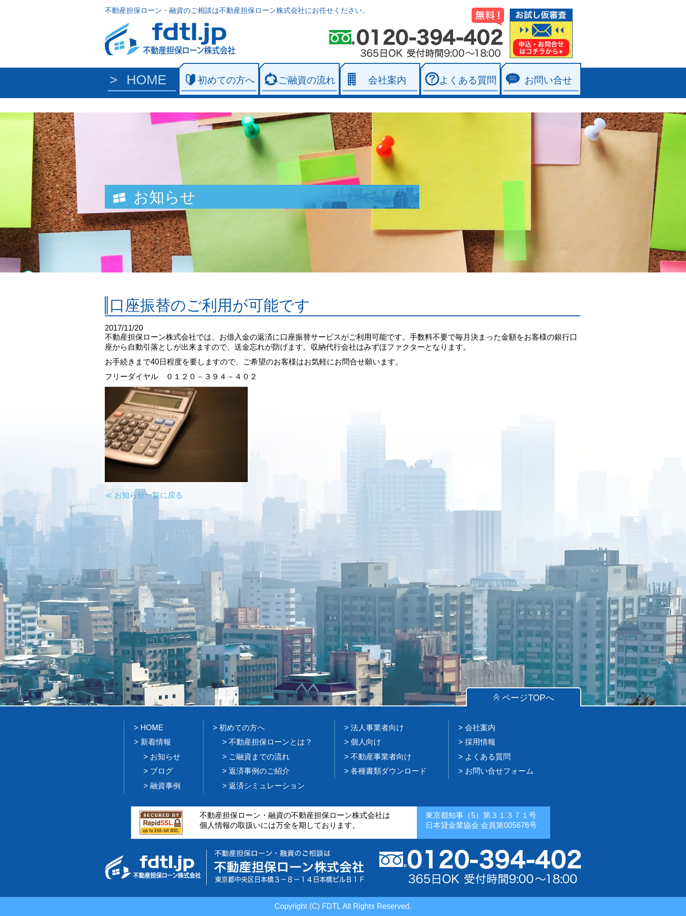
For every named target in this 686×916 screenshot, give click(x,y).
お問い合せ (548, 80)
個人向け (366, 742)
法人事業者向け (377, 728)
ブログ (161, 771)
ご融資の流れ (306, 80)
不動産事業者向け (381, 757)
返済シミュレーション (267, 786)
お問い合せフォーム (499, 771)
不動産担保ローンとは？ (271, 742)
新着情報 (156, 742)
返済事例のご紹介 (259, 771)
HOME (147, 79)
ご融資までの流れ (259, 757)
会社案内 (387, 80)
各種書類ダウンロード (389, 771)
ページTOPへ (528, 698)
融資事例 (165, 786)
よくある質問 (467, 80)
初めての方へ (226, 80)
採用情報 (480, 742)
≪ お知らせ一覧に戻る (144, 495)
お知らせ (165, 757)
